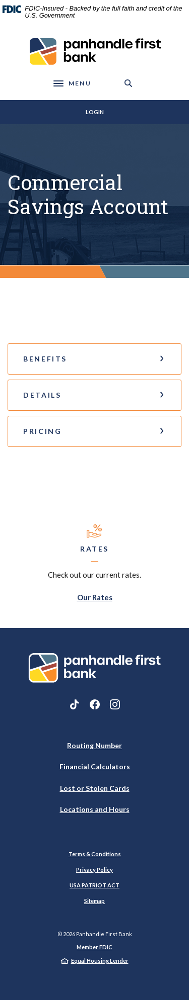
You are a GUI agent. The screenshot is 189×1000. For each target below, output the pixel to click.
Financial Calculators (94, 766)
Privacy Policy (94, 869)
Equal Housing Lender (100, 960)
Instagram (115, 704)
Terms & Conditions (95, 854)
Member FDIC (94, 947)
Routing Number (94, 745)
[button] (94, 359)
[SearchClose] (128, 83)
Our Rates (94, 597)
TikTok (75, 704)
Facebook (95, 704)
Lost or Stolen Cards (95, 788)
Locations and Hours (95, 809)
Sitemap (94, 900)
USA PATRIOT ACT (94, 885)
